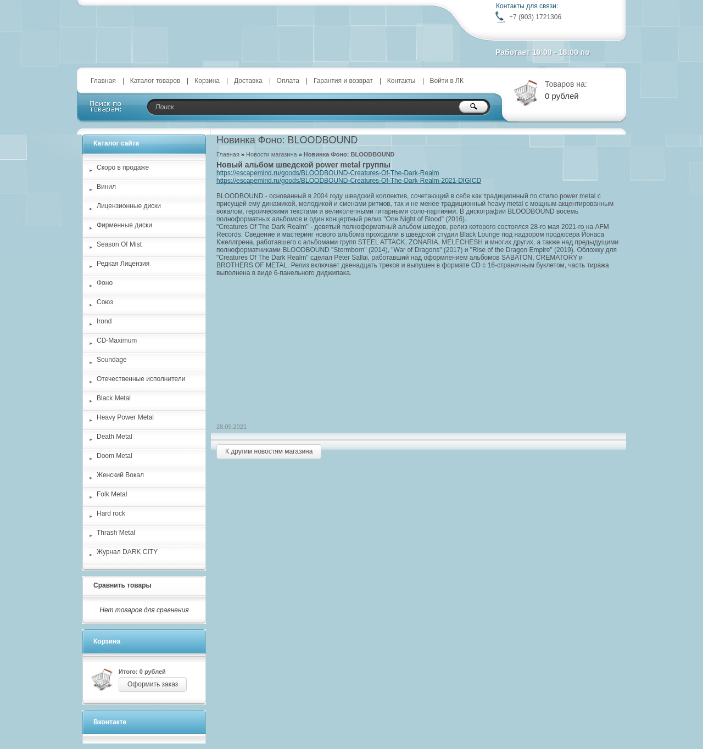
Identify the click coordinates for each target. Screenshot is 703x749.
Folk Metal (112, 494)
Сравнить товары (122, 585)
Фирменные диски (124, 225)
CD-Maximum (117, 340)
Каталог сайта (116, 143)
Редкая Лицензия (123, 263)
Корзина (207, 81)
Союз (105, 302)
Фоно (105, 283)
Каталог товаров (155, 81)
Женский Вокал (120, 475)
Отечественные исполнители (141, 379)
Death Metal (114, 436)
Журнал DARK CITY (127, 552)
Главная (103, 81)
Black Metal (114, 398)
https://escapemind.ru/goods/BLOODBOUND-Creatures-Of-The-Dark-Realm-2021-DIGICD (348, 181)
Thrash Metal (116, 532)
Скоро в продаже (123, 167)
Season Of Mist (119, 244)
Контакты (401, 81)
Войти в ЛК (447, 81)
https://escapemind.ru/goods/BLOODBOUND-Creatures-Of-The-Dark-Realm (327, 173)
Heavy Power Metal (125, 417)
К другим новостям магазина (269, 451)
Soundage (112, 360)
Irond (104, 321)
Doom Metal (114, 456)
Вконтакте (109, 722)
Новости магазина (271, 154)
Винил (106, 187)
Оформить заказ (152, 684)
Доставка (248, 81)
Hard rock (111, 513)
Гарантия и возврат (343, 81)
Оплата (288, 81)
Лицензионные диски (129, 206)
